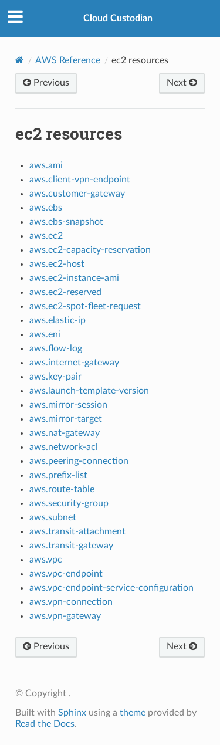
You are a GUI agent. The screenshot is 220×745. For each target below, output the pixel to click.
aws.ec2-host (56, 264)
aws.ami (46, 165)
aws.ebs (45, 207)
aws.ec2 (46, 236)
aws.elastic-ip (57, 320)
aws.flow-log (55, 348)
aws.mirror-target (65, 419)
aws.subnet (52, 517)
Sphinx (72, 712)
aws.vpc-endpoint (66, 573)
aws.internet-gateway (74, 362)
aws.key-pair (55, 376)
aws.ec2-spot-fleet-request (85, 306)
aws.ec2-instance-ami (74, 278)
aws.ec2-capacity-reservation (90, 250)
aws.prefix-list (58, 475)
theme (132, 712)
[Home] (19, 60)
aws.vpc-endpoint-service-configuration (111, 587)
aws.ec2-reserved (65, 292)
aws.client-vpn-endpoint (79, 179)
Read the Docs (45, 724)
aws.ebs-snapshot (66, 221)
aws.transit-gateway (71, 545)
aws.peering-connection (78, 461)
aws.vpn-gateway (65, 616)
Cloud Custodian (118, 18)
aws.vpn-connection (71, 602)
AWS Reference (67, 60)
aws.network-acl (63, 447)
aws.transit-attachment (77, 531)
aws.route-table (61, 489)
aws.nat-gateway (64, 433)
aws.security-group (69, 503)
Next (182, 82)
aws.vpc (45, 559)
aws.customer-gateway (77, 193)
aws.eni (44, 334)
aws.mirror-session (68, 404)
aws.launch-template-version (89, 390)
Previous (46, 82)
